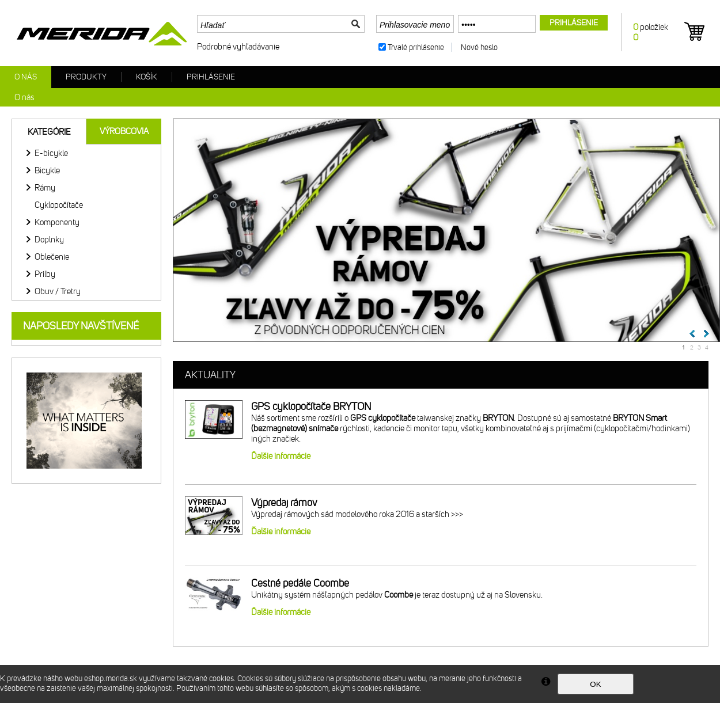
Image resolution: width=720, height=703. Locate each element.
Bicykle (47, 170)
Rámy (45, 188)
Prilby (45, 274)
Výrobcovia (124, 131)
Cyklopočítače (59, 205)
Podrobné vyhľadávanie (238, 46)
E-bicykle (51, 153)
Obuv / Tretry (58, 291)
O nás (25, 77)
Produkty (86, 77)
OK (595, 684)
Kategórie (49, 132)
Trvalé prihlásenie (416, 47)
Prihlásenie (211, 77)
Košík (146, 77)
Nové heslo (479, 47)
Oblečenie (52, 257)
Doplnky (49, 239)
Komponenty (57, 222)
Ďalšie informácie (280, 456)
